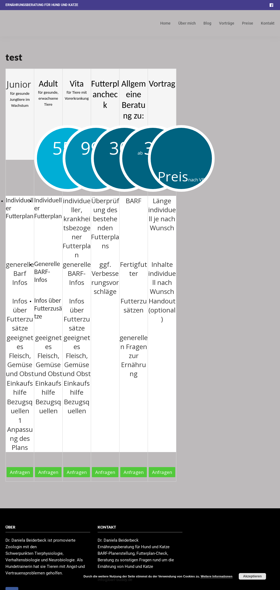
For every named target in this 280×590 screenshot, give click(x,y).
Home (165, 23)
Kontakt (268, 23)
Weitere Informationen (216, 576)
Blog (207, 23)
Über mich (187, 23)
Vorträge (226, 23)
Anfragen (20, 472)
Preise (247, 23)
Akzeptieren (252, 576)
